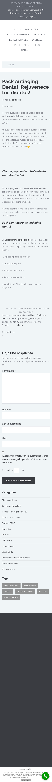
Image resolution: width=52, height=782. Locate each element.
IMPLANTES (31, 29)
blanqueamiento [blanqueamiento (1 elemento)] (11, 586)
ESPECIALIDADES (18, 40)
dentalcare (16, 100)
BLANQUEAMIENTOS (18, 34)
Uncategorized (8, 569)
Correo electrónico (12, 424)
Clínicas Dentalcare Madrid (17, 240)
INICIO (17, 29)
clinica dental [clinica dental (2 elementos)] (30, 586)
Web (4, 438)
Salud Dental (9, 332)
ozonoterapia (8, 546)
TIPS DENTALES (20, 45)
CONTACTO (26, 50)
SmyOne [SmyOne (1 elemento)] (43, 591)
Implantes (6, 529)
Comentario (9, 371)
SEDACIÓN (39, 34)
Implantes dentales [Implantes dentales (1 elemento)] (25, 591)
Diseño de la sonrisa (11, 517)
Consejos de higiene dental (14, 512)
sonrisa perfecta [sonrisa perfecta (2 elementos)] (11, 597)
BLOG (37, 45)
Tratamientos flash (10, 563)
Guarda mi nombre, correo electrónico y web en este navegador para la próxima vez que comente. (25, 459)
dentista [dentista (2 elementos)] (7, 591)
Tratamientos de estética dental (16, 558)
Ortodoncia (7, 540)
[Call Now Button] (45, 776)
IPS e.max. (6, 535)
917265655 (30, 17)
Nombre (7, 409)
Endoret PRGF (8, 523)
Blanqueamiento (9, 500)
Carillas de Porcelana (11, 506)
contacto (19, 325)
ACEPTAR (26, 780)
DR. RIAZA (37, 40)
